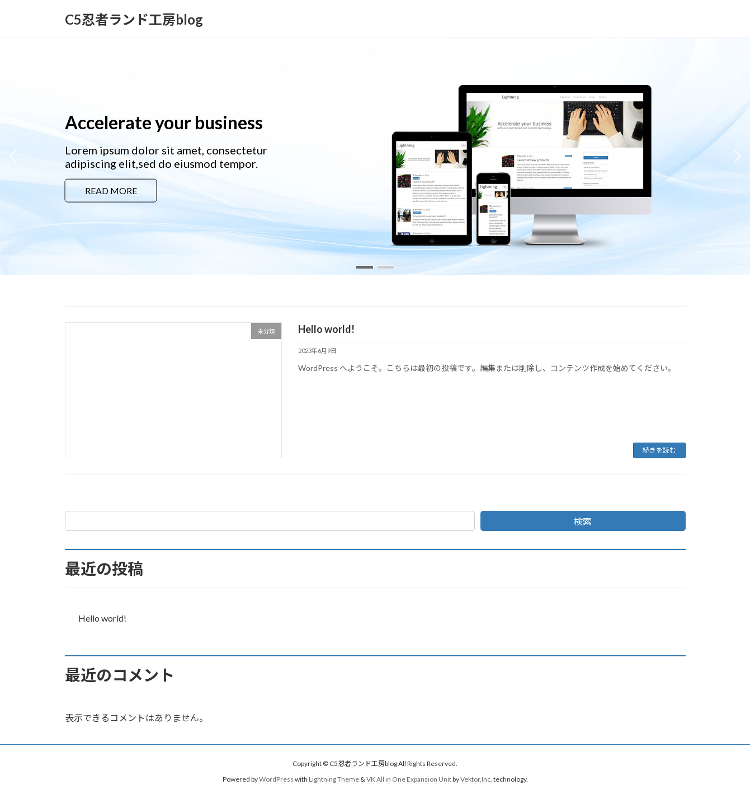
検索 (583, 521)
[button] (364, 267)
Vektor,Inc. (476, 779)
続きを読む (659, 450)
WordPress (276, 779)
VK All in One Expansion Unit (408, 779)
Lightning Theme (334, 779)
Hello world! (326, 329)
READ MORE (111, 190)
